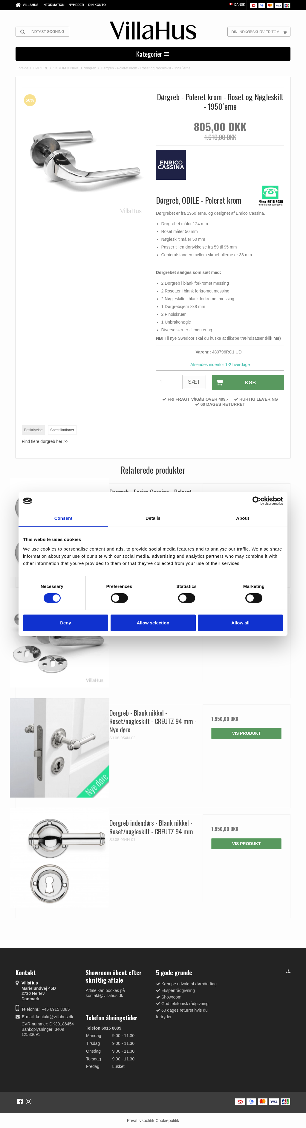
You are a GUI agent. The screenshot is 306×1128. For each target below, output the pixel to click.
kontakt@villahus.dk (54, 1016)
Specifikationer (62, 429)
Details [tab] (153, 518)
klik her (272, 338)
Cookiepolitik (167, 1120)
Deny (65, 622)
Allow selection (153, 622)
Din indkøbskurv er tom (260, 31)
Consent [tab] (63, 518)
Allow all (240, 622)
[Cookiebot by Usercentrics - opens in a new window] (257, 500)
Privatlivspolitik (140, 1120)
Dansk (237, 4)
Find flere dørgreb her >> (45, 440)
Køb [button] (233, 382)
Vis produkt (246, 732)
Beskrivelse (33, 429)
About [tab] (242, 518)
